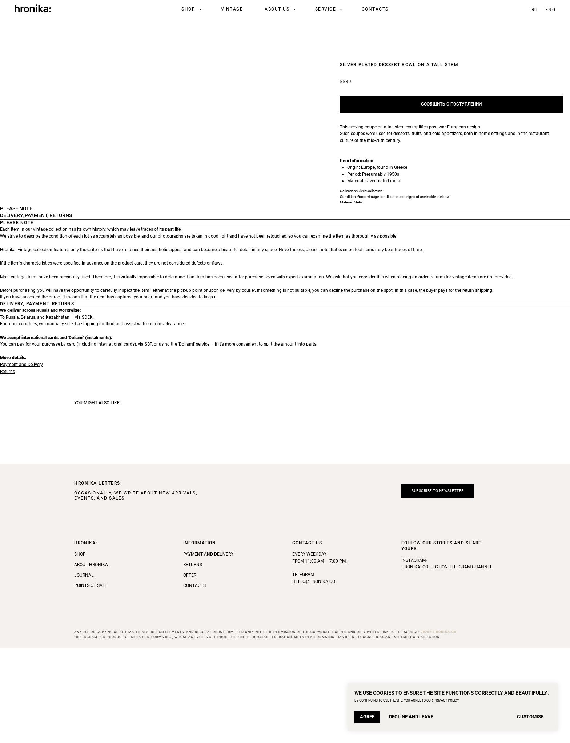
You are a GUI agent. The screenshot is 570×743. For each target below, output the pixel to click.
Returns (7, 466)
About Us (278, 9)
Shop (189, 9)
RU (534, 9)
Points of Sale (90, 681)
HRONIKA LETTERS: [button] (98, 578)
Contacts (375, 9)
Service (326, 9)
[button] (437, 586)
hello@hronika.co (313, 676)
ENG (550, 9)
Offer (189, 670)
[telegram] (513, 9)
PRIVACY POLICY (446, 700)
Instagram (413, 655)
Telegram (303, 670)
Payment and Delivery (21, 459)
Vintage (232, 9)
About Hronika (91, 660)
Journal (83, 670)
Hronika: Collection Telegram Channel (446, 662)
